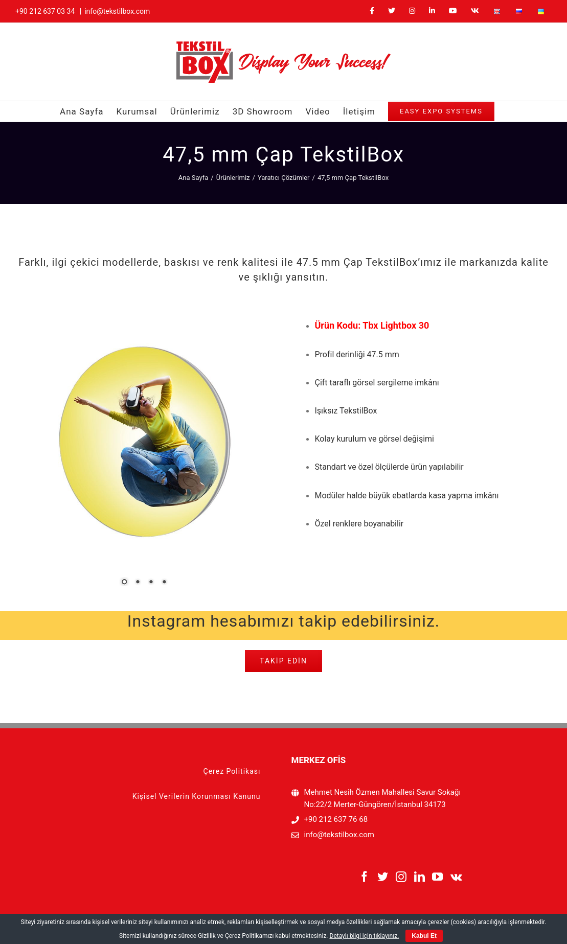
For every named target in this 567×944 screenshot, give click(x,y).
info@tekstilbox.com (117, 11)
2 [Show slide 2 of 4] (137, 582)
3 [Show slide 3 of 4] (150, 582)
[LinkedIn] (419, 876)
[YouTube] (437, 876)
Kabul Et (424, 935)
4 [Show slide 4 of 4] (164, 582)
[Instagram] (401, 876)
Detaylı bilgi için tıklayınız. (364, 935)
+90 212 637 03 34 (45, 11)
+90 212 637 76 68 (336, 819)
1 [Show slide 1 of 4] (124, 582)
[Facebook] (364, 876)
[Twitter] (382, 876)
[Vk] (456, 876)
